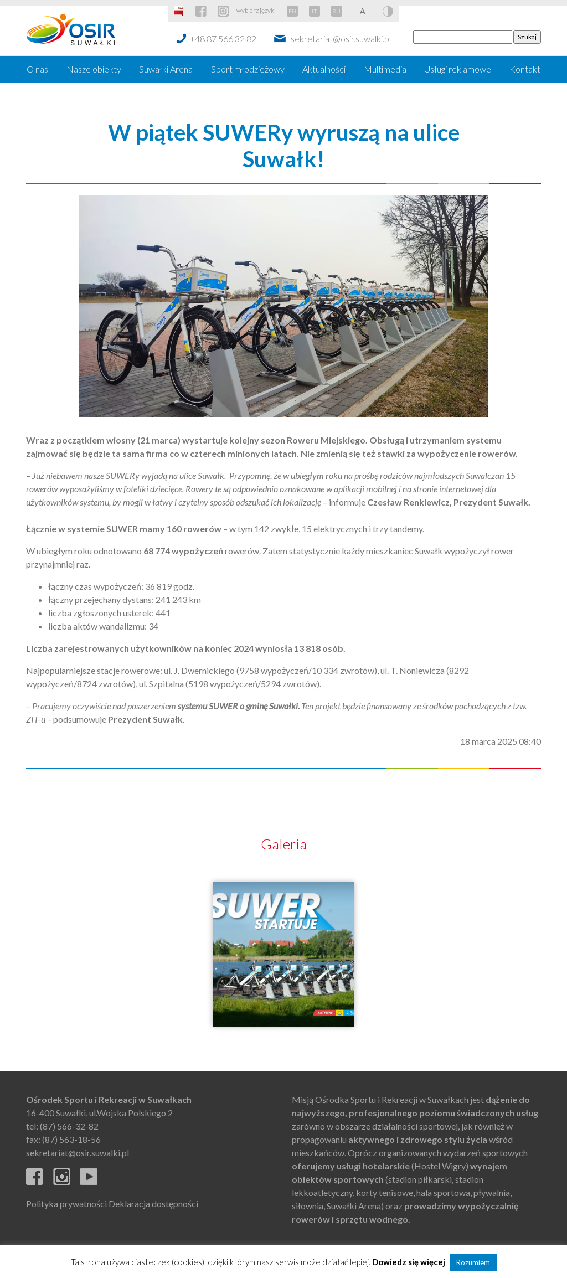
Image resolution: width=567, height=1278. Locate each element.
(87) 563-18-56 (71, 1139)
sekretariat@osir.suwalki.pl (341, 38)
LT (314, 11)
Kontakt (524, 69)
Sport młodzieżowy (248, 69)
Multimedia (385, 69)
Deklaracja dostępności (153, 1203)
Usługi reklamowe (457, 69)
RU (336, 11)
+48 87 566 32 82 (223, 38)
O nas (37, 69)
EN (292, 11)
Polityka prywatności (66, 1203)
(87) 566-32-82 (69, 1126)
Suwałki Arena (166, 69)
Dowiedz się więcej (408, 1262)
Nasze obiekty (93, 69)
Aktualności (324, 69)
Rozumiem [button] (473, 1262)
